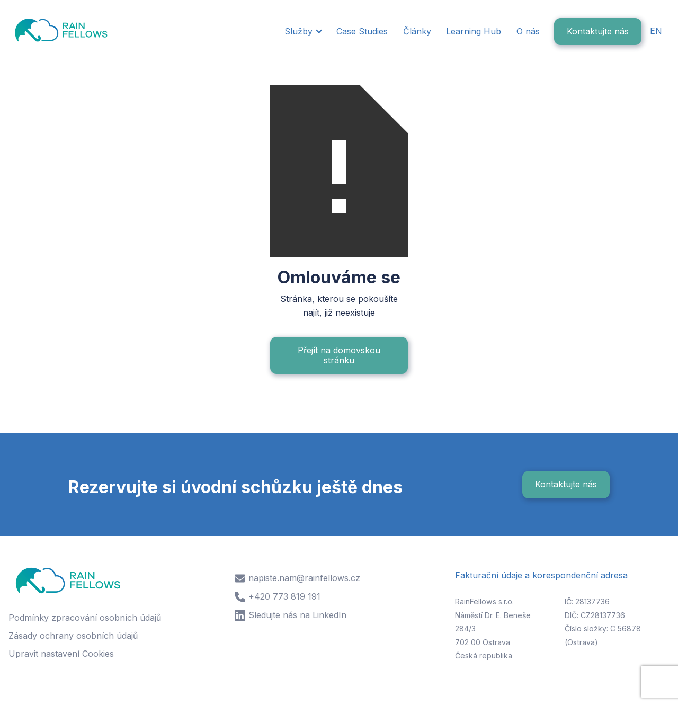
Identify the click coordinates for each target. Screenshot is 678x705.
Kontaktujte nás (598, 31)
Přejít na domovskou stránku (339, 355)
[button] (302, 31)
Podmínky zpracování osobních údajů (84, 617)
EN (656, 30)
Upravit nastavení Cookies (61, 653)
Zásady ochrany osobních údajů (73, 635)
